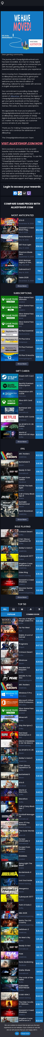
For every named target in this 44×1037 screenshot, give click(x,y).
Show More (22, 286)
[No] (41, 1029)
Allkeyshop (15, 96)
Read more (25, 1033)
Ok (17, 1033)
